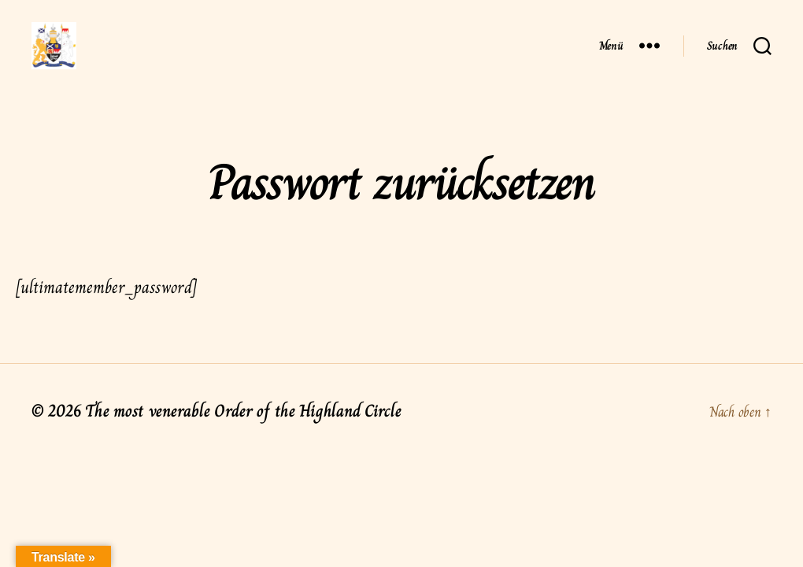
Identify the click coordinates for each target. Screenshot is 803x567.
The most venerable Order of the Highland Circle (243, 434)
